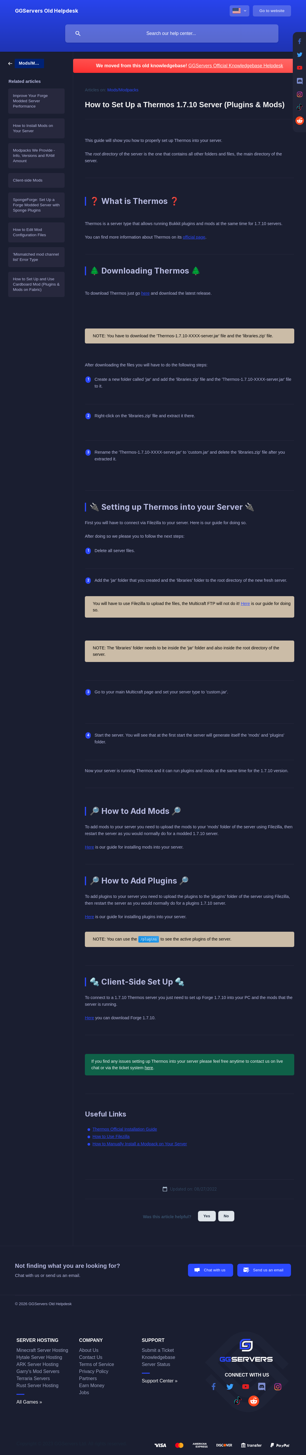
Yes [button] (207, 1216)
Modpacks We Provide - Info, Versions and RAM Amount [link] (34, 155)
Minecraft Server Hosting (42, 1350)
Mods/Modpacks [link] (123, 90)
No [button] (226, 1216)
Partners (88, 1378)
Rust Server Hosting (37, 1385)
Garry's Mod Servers (37, 1371)
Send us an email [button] (268, 1270)
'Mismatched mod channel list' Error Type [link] (36, 257)
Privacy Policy (93, 1371)
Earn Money (91, 1385)
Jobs (84, 1392)
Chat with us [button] (215, 1270)
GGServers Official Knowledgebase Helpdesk (235, 65)
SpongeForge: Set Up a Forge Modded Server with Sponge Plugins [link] (36, 204)
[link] (26, 63)
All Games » (29, 1401)
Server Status (156, 1364)
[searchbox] (171, 33)
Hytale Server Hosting (39, 1357)
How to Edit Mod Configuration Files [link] (29, 232)
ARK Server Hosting (37, 1364)
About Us (88, 1350)
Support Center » (160, 1380)
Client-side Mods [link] (28, 180)
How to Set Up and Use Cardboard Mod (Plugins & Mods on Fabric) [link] (36, 284)
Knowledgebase (158, 1357)
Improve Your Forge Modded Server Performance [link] (30, 100)
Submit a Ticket (158, 1350)
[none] (46, 10)
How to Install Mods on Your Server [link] (33, 128)
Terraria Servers (33, 1378)
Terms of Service (96, 1364)
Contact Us (90, 1357)
